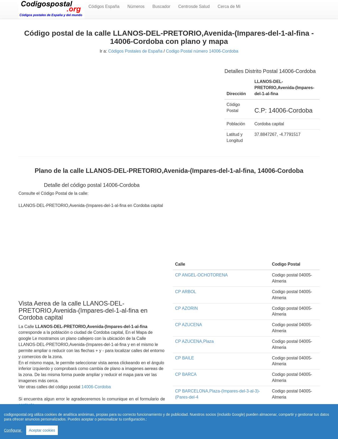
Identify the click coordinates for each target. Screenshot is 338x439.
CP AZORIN (186, 308)
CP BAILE (184, 358)
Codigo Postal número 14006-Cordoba (202, 51)
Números (135, 6)
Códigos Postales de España (135, 51)
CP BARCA (186, 374)
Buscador (161, 6)
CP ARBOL (185, 291)
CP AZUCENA (188, 324)
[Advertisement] (117, 100)
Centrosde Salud (194, 6)
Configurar (13, 430)
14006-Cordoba (96, 387)
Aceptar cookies (42, 430)
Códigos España (103, 6)
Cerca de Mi (229, 6)
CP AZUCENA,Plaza (194, 341)
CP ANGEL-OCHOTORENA (201, 275)
